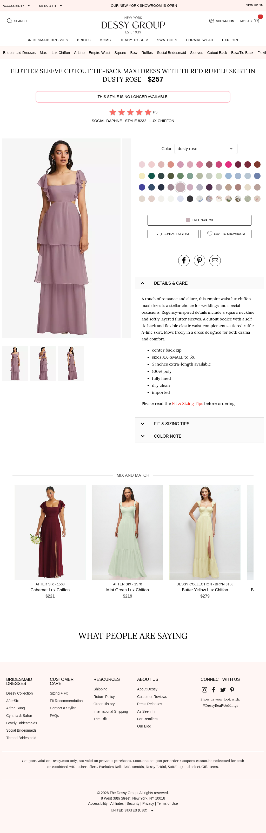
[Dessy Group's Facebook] (215, 690)
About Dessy (147, 689)
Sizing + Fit (59, 693)
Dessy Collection (19, 693)
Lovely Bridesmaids (21, 723)
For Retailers (147, 719)
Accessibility (98, 804)
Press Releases (149, 704)
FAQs (54, 716)
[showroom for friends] (221, 21)
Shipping (100, 689)
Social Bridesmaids (21, 730)
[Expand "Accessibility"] (17, 5)
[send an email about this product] (215, 260)
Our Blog (144, 726)
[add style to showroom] (226, 234)
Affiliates (117, 804)
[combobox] (202, 149)
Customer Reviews (152, 697)
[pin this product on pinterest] (199, 260)
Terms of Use (167, 804)
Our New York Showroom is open (144, 6)
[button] (62, 239)
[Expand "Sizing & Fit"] (51, 5)
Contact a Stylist (63, 708)
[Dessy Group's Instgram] (206, 690)
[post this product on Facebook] (184, 260)
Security (133, 804)
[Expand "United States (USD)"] (133, 810)
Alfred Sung (15, 708)
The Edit (100, 719)
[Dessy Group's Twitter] (225, 690)
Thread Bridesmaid (21, 738)
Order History (104, 704)
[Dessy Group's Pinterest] (234, 690)
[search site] (17, 21)
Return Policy (104, 697)
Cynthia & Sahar (19, 716)
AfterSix (12, 701)
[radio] (113, 112)
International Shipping (111, 711)
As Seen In (146, 711)
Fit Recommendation (66, 701)
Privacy (148, 804)
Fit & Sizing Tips (187, 403)
